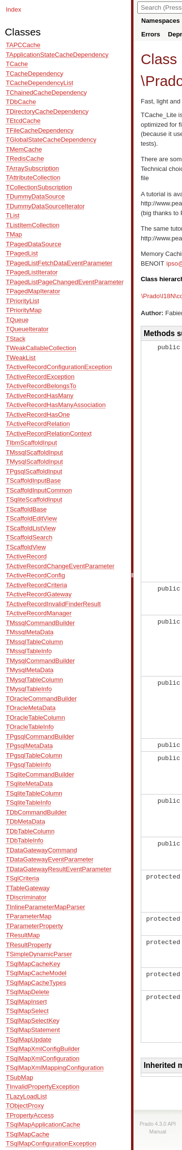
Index (13, 9)
